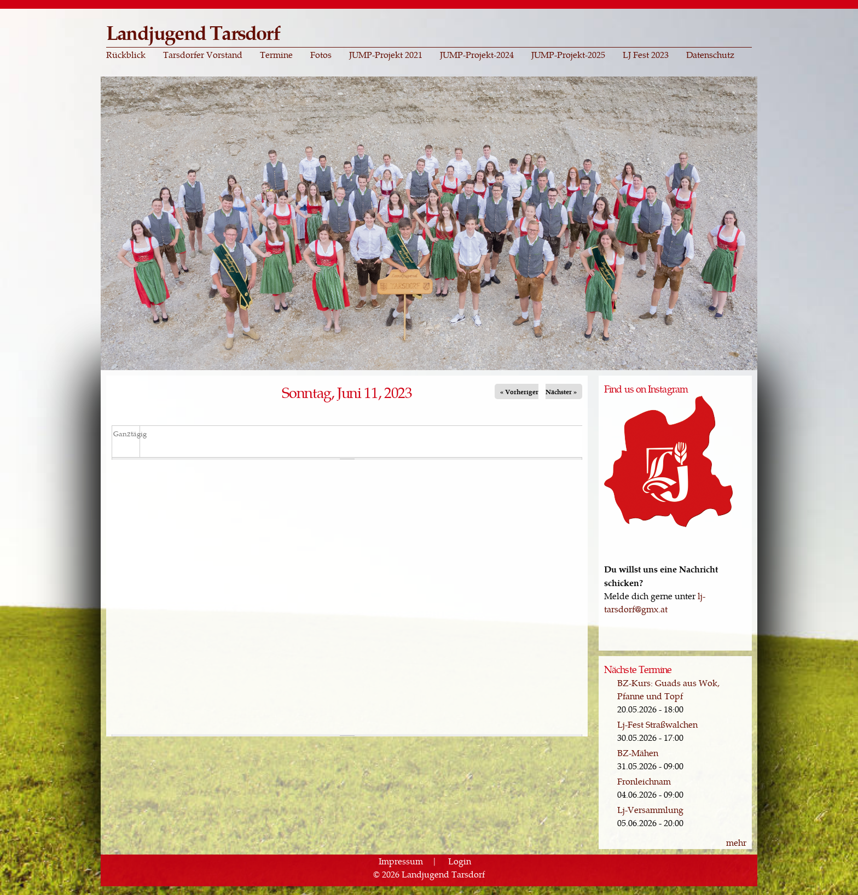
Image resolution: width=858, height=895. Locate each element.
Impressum (401, 861)
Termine (276, 54)
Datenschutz (710, 54)
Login (459, 861)
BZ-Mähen (637, 752)
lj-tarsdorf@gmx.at (654, 602)
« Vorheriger (519, 391)
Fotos (321, 54)
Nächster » (561, 391)
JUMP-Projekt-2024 (477, 54)
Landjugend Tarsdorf (193, 32)
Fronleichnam (644, 781)
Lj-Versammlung (650, 809)
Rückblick (126, 54)
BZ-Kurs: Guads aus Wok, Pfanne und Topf (668, 689)
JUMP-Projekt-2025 (568, 54)
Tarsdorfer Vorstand (202, 54)
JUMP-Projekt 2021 (385, 54)
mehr (736, 842)
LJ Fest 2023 (646, 54)
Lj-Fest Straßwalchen (657, 724)
